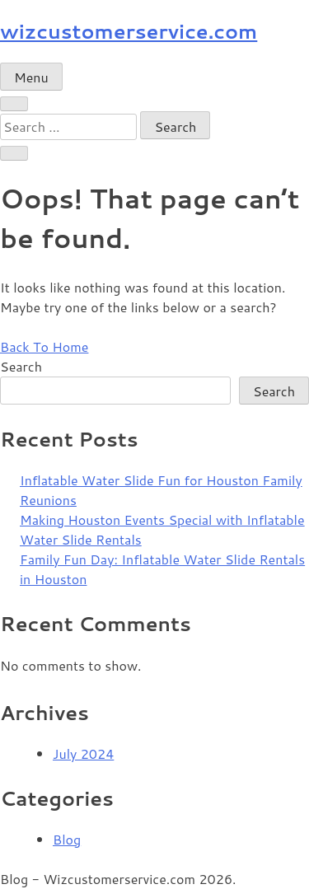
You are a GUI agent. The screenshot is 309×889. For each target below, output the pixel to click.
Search (21, 366)
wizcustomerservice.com (128, 31)
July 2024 (83, 753)
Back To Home (44, 346)
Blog (67, 839)
